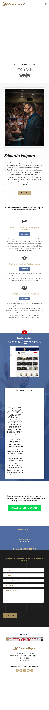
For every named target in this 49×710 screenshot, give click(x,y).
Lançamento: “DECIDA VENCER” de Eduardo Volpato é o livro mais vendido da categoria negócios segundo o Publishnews (15, 421)
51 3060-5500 (24, 658)
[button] (24, 193)
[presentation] (17, 607)
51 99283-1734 (24, 660)
